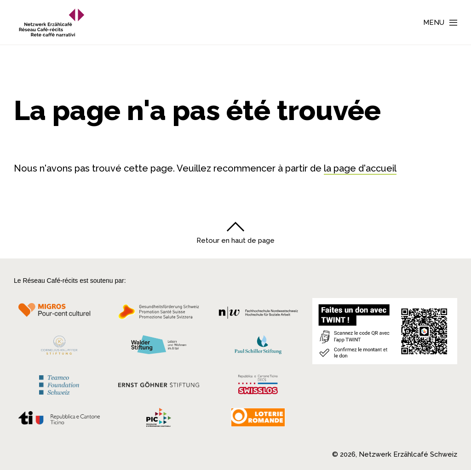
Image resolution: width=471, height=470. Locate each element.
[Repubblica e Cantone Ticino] (59, 420)
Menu (433, 22)
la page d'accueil (360, 168)
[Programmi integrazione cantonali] (159, 419)
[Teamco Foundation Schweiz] (59, 384)
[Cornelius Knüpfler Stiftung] (59, 347)
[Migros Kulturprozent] (59, 314)
